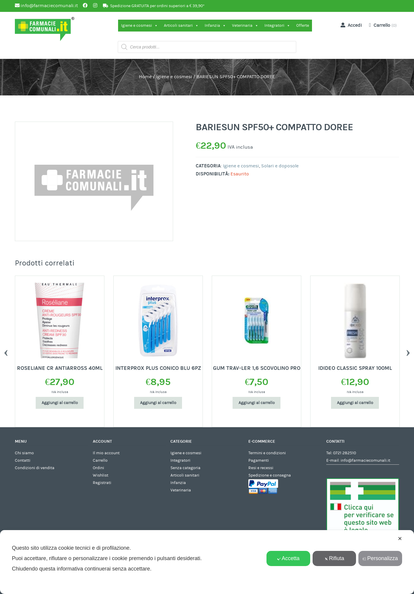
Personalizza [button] (380, 558)
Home (145, 76)
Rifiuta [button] (334, 558)
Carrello (100, 460)
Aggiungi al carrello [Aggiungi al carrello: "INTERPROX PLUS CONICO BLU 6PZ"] (158, 402)
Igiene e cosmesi (139, 25)
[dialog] (207, 562)
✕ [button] (400, 539)
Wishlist (100, 475)
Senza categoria (185, 468)
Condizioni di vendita (34, 468)
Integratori (277, 25)
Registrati (102, 482)
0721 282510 (344, 453)
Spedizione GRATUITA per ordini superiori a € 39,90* (157, 6)
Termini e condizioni (267, 453)
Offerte (302, 25)
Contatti (22, 460)
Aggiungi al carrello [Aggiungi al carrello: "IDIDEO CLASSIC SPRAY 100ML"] (355, 402)
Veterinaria (245, 25)
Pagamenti (258, 460)
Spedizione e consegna (269, 475)
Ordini (98, 468)
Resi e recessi (260, 468)
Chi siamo (24, 453)
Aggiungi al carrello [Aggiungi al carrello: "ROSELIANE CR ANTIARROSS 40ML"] (60, 402)
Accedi (350, 25)
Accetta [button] (288, 558)
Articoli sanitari (181, 25)
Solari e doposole (280, 166)
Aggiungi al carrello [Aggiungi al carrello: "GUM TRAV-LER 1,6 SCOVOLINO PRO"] (257, 402)
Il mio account (106, 453)
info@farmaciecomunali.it (365, 460)
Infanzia (215, 25)
